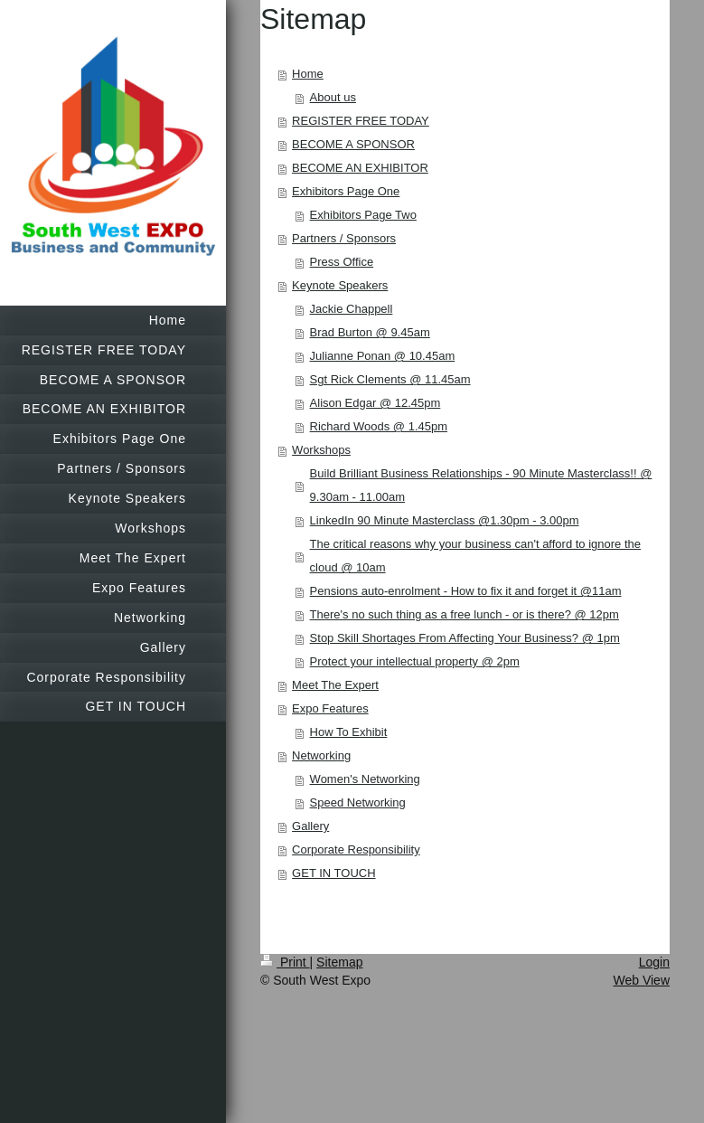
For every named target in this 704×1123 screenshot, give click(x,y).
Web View (641, 980)
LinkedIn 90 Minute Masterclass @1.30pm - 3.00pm (444, 520)
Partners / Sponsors (344, 238)
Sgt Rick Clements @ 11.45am (390, 379)
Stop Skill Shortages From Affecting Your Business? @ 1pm (465, 638)
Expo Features (330, 708)
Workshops (321, 450)
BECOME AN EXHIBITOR (360, 168)
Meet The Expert (335, 685)
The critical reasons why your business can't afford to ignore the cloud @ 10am (475, 555)
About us (333, 97)
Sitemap (339, 962)
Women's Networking (365, 779)
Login (654, 962)
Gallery (310, 826)
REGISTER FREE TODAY (360, 120)
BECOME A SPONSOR (353, 144)
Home (308, 73)
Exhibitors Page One (345, 191)
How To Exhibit (349, 732)
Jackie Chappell (351, 309)
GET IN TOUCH (333, 873)
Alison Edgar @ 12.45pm (375, 403)
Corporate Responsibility (356, 849)
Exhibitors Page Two (363, 215)
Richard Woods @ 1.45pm (378, 426)
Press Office (342, 262)
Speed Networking (358, 802)
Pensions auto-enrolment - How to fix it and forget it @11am (466, 591)
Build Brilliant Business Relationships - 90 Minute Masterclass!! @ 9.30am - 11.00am (481, 485)
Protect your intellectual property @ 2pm (415, 661)
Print (285, 962)
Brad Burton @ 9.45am (370, 332)
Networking (321, 755)
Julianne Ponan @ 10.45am (382, 356)
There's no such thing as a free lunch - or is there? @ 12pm (464, 614)
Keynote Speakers (340, 285)
